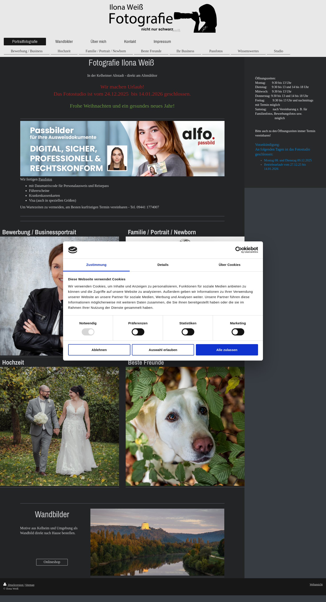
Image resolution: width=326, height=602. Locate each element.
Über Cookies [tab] (230, 265)
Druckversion (13, 584)
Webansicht (316, 584)
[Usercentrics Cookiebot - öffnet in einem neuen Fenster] (238, 250)
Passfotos (45, 179)
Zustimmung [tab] (96, 265)
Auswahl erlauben (163, 350)
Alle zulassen (226, 350)
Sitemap (29, 584)
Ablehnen (99, 350)
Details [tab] (163, 265)
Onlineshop (52, 562)
